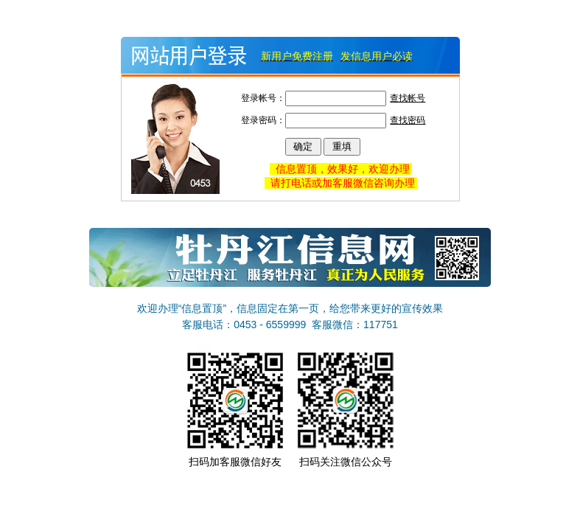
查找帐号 (407, 98)
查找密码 (407, 120)
